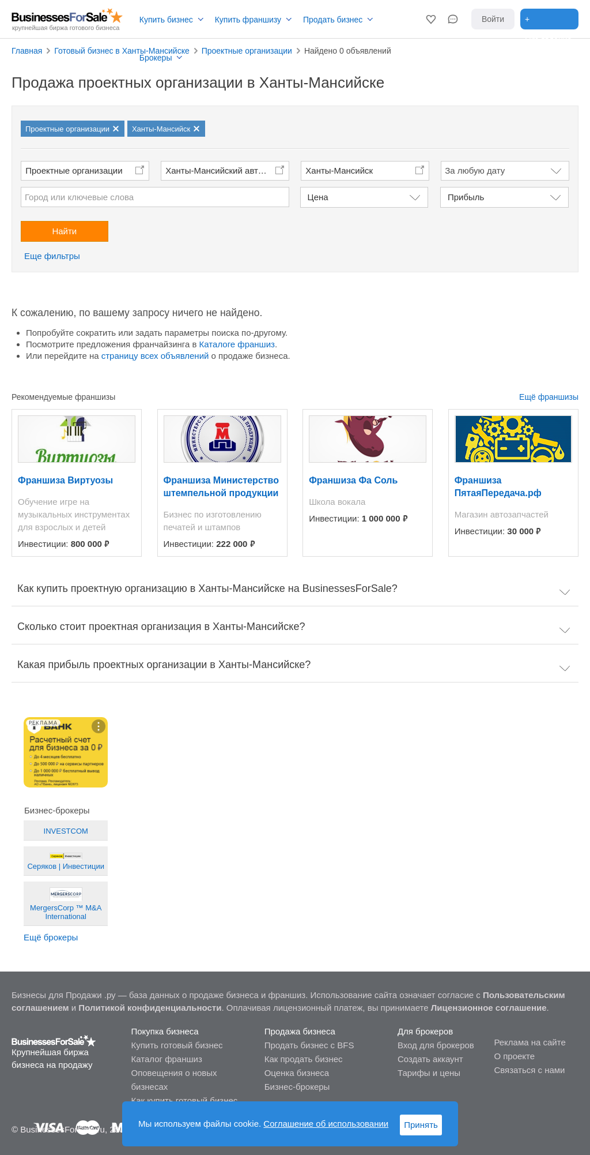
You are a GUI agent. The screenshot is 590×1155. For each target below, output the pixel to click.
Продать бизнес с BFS (309, 1045)
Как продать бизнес (303, 1059)
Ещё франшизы (548, 397)
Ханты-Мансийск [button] (339, 170)
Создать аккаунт (430, 1059)
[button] (431, 19)
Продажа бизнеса (299, 1031)
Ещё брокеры (51, 937)
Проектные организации (73, 170)
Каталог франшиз (166, 1059)
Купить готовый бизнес (176, 1045)
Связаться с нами (529, 1070)
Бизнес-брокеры (297, 1087)
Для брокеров (425, 1031)
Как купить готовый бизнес (184, 1100)
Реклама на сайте (529, 1042)
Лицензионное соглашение (489, 1007)
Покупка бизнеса (164, 1031)
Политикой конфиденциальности (149, 1007)
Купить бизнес (166, 19)
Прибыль (466, 197)
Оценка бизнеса (296, 1073)
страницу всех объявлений (155, 356)
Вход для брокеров (436, 1045)
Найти (64, 231)
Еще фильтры (52, 256)
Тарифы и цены (429, 1073)
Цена (318, 197)
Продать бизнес (332, 19)
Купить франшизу (248, 19)
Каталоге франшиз (237, 344)
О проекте (514, 1056)
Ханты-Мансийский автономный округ (227, 170)
